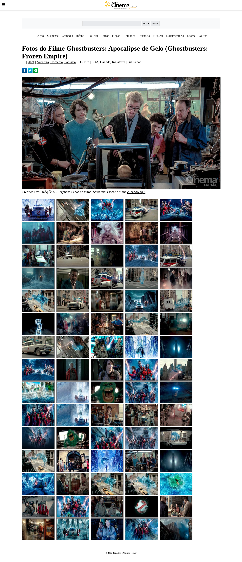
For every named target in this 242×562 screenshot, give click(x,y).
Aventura (144, 35)
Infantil (80, 35)
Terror (105, 35)
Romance (129, 35)
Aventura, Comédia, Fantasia (56, 62)
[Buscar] (111, 23)
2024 (31, 62)
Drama (191, 35)
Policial (93, 35)
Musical (158, 35)
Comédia (67, 35)
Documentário (175, 35)
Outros (203, 35)
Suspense (53, 35)
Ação (40, 35)
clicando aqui (136, 192)
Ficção (116, 35)
